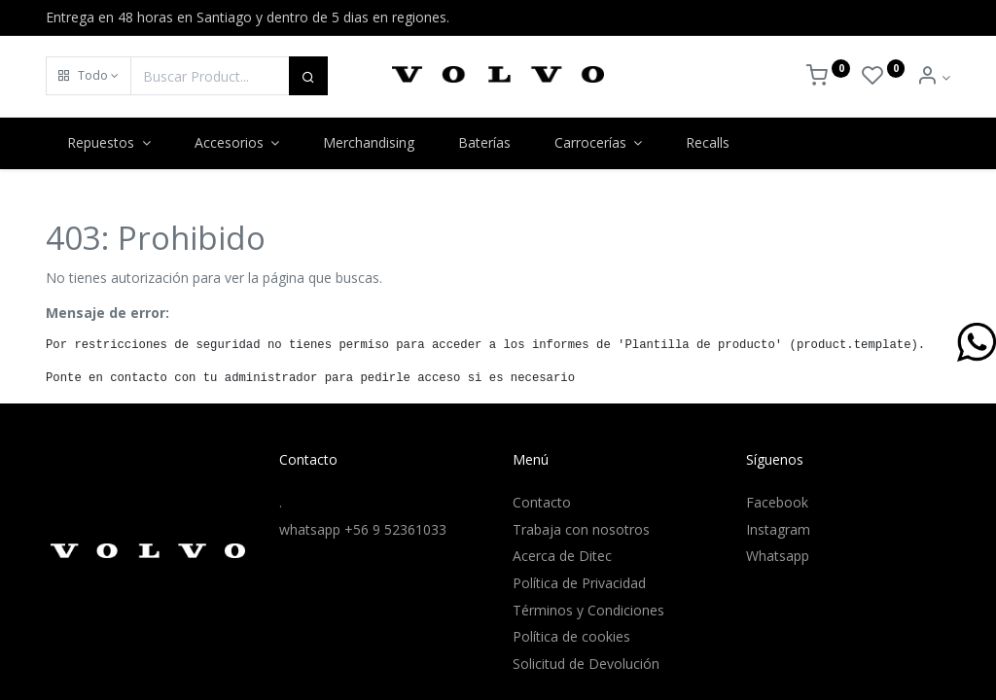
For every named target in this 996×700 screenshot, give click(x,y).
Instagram (778, 529)
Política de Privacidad (579, 583)
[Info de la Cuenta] (933, 77)
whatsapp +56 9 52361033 (362, 529)
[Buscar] (308, 75)
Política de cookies (571, 636)
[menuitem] (369, 143)
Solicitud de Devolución (586, 663)
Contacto (542, 502)
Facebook (777, 502)
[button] (88, 75)
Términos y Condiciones (588, 610)
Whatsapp (777, 555)
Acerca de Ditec (562, 555)
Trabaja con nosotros (581, 529)
